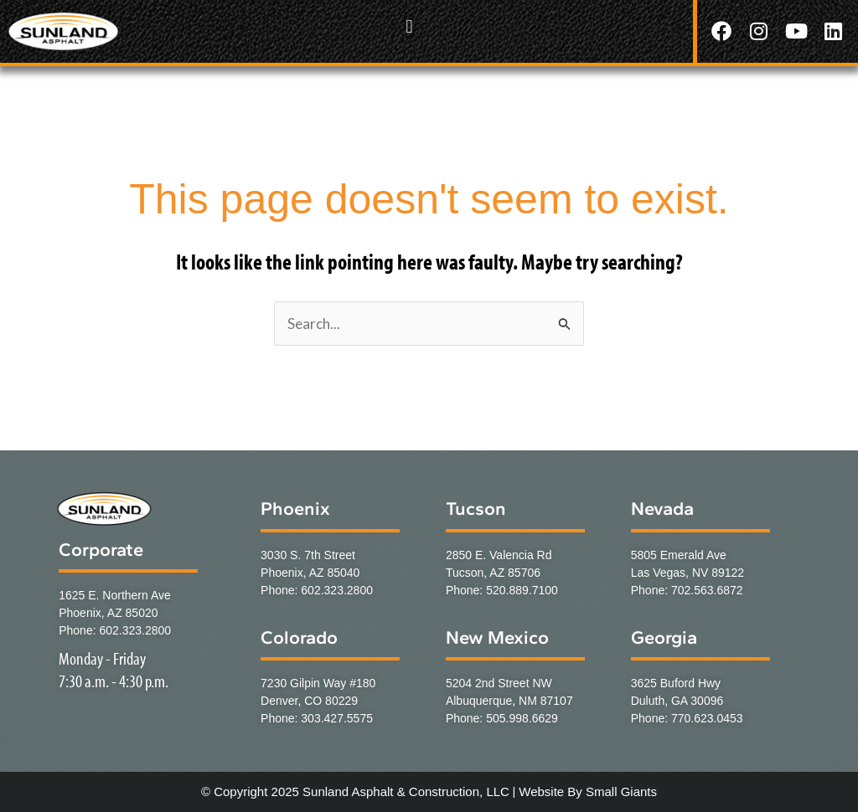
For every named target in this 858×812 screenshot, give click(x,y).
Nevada (662, 508)
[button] (409, 27)
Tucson (476, 508)
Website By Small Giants (588, 791)
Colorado (299, 637)
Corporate (101, 549)
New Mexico (497, 637)
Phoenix (295, 508)
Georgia (664, 637)
